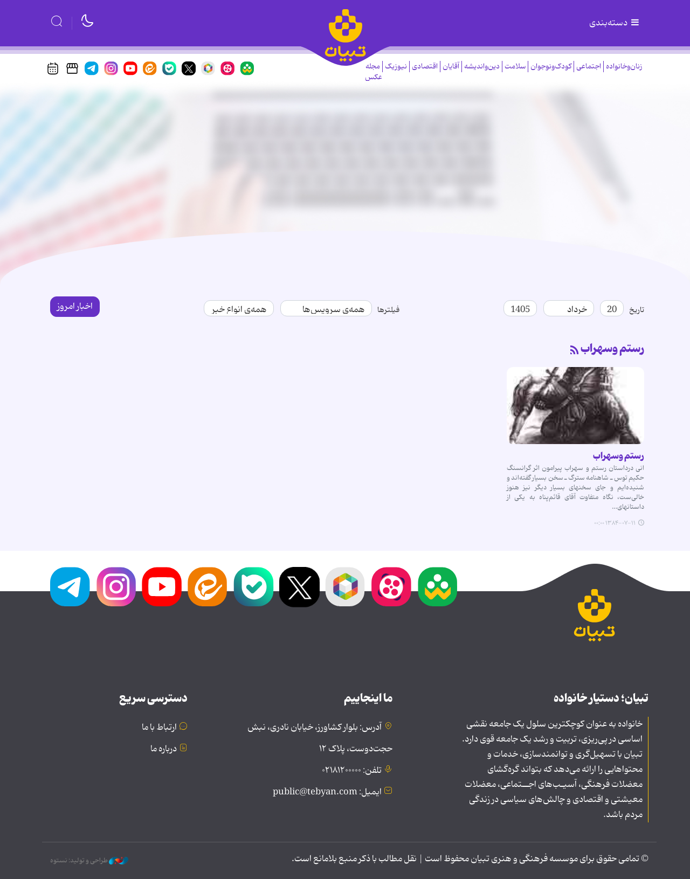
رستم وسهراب (612, 349)
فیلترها (388, 310)
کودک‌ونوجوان (550, 66)
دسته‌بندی (615, 23)
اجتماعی (588, 66)
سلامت (515, 66)
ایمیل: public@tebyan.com (327, 792)
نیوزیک (396, 66)
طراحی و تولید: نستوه (89, 861)
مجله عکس (373, 72)
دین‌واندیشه (482, 66)
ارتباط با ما (159, 728)
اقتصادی (425, 66)
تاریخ (636, 310)
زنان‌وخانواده (624, 66)
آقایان (451, 66)
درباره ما (163, 749)
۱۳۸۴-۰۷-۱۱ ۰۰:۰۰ (615, 523)
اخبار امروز (75, 307)
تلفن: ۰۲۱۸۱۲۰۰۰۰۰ (352, 771)
